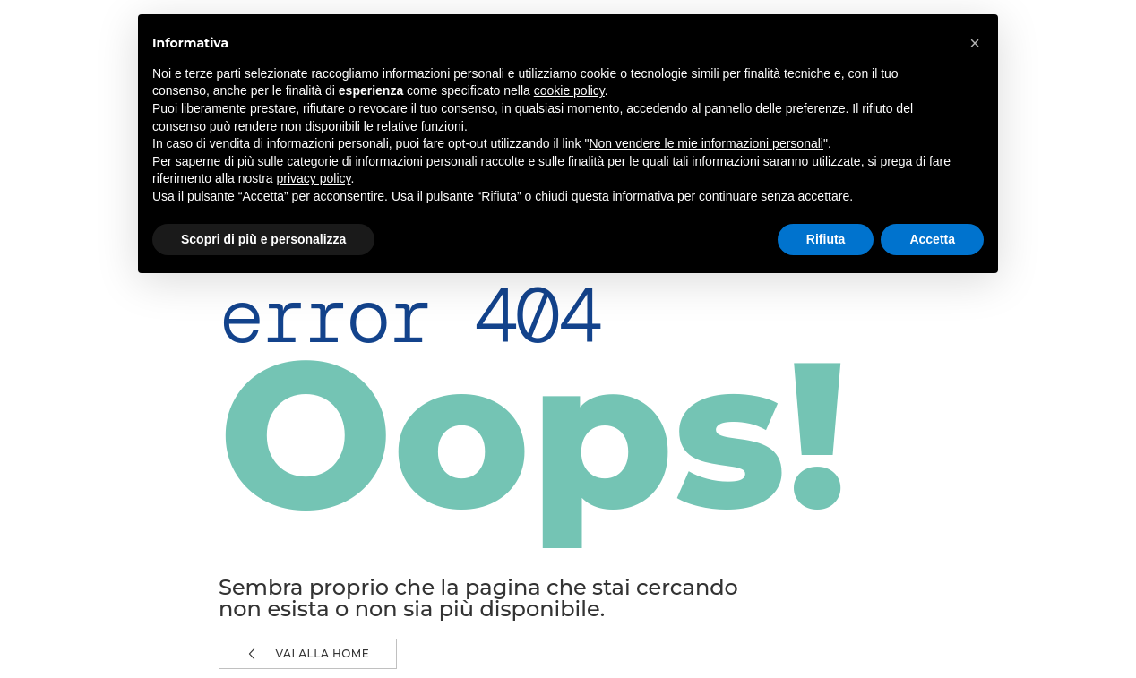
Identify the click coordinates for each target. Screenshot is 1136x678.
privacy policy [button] (314, 178)
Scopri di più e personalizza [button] (263, 239)
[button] (974, 43)
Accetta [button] (932, 239)
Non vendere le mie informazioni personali (705, 143)
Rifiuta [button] (826, 239)
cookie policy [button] (569, 90)
